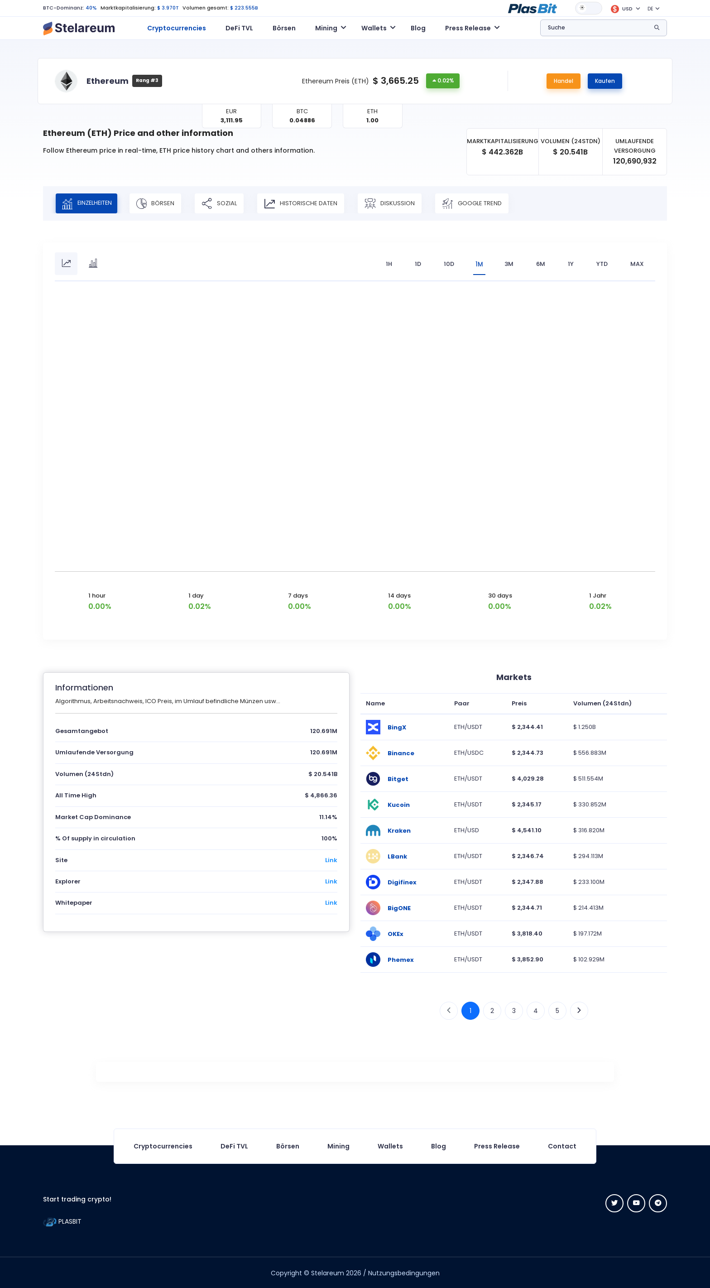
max (637, 264)
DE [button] (650, 8)
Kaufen (605, 81)
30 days (500, 595)
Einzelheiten (90, 203)
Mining (338, 1145)
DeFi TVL (239, 28)
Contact (562, 1145)
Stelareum (327, 1272)
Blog (418, 28)
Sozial (226, 203)
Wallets (390, 1145)
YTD (602, 264)
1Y (571, 264)
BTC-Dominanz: (63, 7)
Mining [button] (326, 28)
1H (386, 264)
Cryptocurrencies (176, 28)
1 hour (97, 595)
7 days (298, 595)
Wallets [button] (374, 28)
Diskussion (397, 203)
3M (508, 264)
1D (415, 264)
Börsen (284, 28)
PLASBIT (62, 1220)
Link (331, 859)
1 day (196, 595)
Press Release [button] (468, 28)
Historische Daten (308, 203)
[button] (532, 7)
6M (540, 264)
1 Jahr (597, 595)
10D (446, 264)
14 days (399, 595)
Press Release (497, 1145)
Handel (563, 81)
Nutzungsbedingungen (404, 1272)
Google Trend (479, 203)
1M (478, 264)
